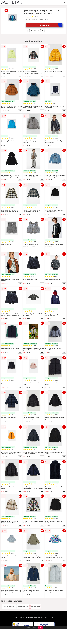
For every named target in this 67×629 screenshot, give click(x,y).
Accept (40, 627)
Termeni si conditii (18, 617)
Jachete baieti (35, 606)
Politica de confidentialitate (34, 617)
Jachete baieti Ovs (23, 606)
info (20, 76)
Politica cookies (48, 617)
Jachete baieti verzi (9, 606)
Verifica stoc (50, 25)
